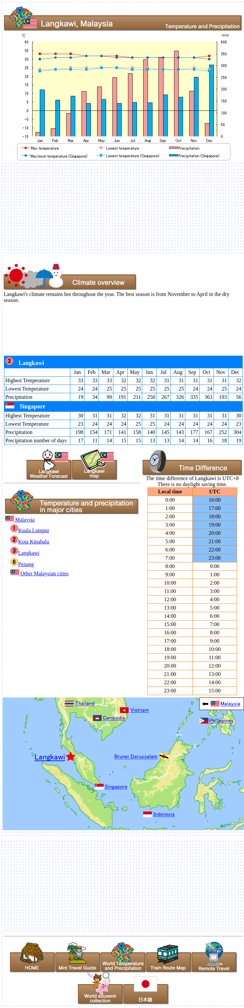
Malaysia (20, 520)
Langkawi (24, 553)
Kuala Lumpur (29, 530)
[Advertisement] (118, 208)
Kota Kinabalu (29, 541)
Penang (22, 564)
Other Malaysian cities (39, 573)
